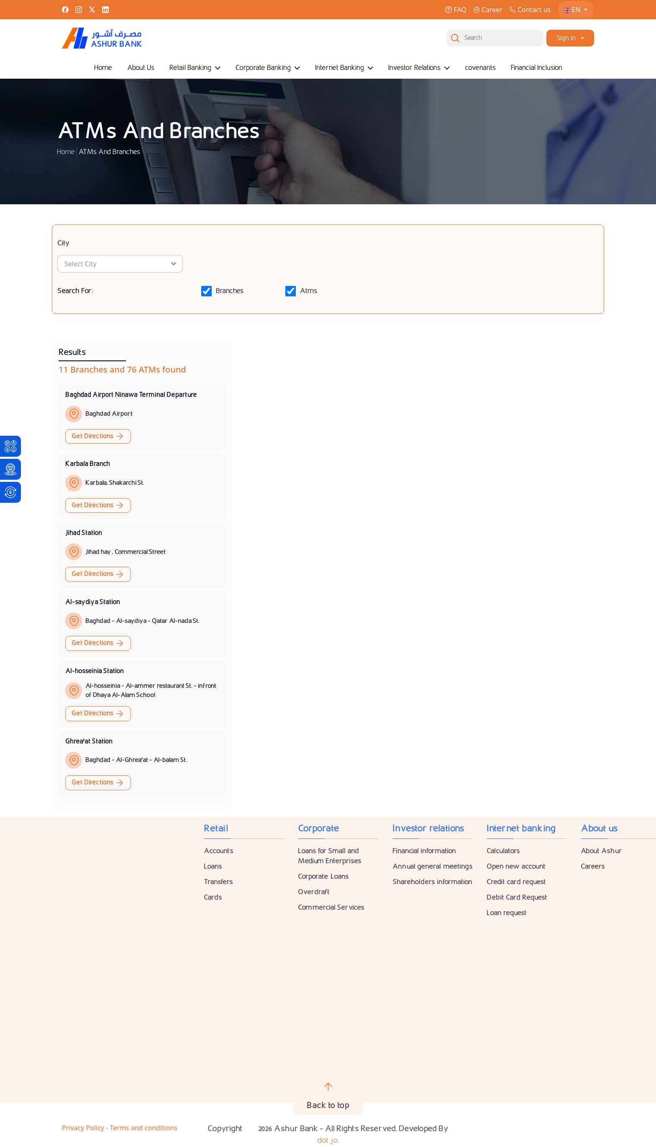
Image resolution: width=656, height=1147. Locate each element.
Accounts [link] (531, 851)
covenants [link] (480, 68)
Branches (229, 291)
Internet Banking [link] (344, 68)
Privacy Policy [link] (84, 1127)
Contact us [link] (530, 9)
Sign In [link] (566, 38)
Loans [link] (526, 866)
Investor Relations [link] (419, 68)
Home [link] (103, 68)
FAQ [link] (455, 9)
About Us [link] (140, 68)
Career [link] (487, 9)
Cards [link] (526, 897)
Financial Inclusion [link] (536, 68)
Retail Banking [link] (194, 68)
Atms (308, 291)
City (63, 243)
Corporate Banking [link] (268, 68)
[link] (10, 446)
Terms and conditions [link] (143, 1127)
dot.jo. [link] (328, 1140)
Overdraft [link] (627, 892)
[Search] (495, 38)
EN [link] (573, 9)
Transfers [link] (531, 882)
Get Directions (98, 436)
